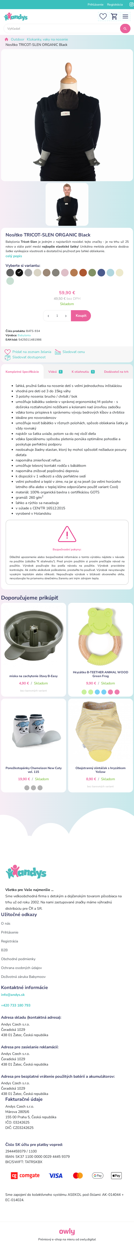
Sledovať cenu (70, 351)
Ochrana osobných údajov (21, 967)
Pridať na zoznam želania (29, 351)
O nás (5, 923)
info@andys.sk (13, 994)
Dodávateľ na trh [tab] (116, 372)
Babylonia (24, 335)
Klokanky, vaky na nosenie (47, 39)
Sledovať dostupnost (26, 357)
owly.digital (88, 1239)
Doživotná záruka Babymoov (23, 976)
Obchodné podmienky (18, 959)
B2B (4, 950)
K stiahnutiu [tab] (83, 372)
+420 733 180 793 (15, 1005)
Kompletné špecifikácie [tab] (22, 372)
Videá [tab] (55, 372)
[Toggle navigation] (125, 16)
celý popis (14, 256)
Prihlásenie (96, 5)
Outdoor (17, 39)
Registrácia (115, 5)
